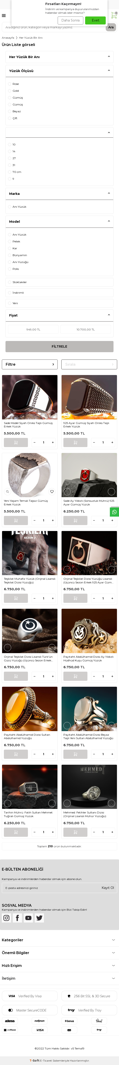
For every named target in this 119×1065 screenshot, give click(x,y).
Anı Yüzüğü (18, 262)
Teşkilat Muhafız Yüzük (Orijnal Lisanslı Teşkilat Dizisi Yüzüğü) (29, 580)
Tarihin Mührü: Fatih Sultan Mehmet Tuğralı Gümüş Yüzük (28, 814)
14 (11, 151)
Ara (111, 27)
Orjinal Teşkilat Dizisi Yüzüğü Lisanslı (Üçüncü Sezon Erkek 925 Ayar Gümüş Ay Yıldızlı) (89, 580)
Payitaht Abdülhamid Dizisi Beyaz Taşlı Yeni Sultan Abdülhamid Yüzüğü (88, 736)
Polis (13, 269)
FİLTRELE (59, 346)
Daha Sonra (70, 20)
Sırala (89, 364)
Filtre (30, 364)
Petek (14, 241)
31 (11, 165)
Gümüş (15, 97)
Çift (12, 118)
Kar (12, 248)
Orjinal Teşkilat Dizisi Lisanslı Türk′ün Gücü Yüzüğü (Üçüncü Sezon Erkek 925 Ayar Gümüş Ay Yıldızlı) (28, 658)
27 (12, 158)
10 (12, 144)
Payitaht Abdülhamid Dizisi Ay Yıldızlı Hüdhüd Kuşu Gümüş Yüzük (88, 658)
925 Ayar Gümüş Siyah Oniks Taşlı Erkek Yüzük (86, 424)
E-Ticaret (46, 1060)
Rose (13, 84)
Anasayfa (8, 37)
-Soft (35, 1060)
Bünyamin (17, 255)
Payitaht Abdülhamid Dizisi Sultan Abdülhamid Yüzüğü (27, 736)
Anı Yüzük (17, 206)
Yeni (13, 303)
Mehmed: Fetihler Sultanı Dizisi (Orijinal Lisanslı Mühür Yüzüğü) (84, 814)
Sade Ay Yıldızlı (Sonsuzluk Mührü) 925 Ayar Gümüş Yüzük (88, 502)
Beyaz (14, 111)
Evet (95, 20)
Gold (13, 90)
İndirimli (16, 292)
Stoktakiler (17, 282)
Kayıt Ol (108, 888)
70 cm (14, 172)
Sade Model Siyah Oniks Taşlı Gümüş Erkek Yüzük (28, 424)
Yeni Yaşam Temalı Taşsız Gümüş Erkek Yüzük (26, 502)
